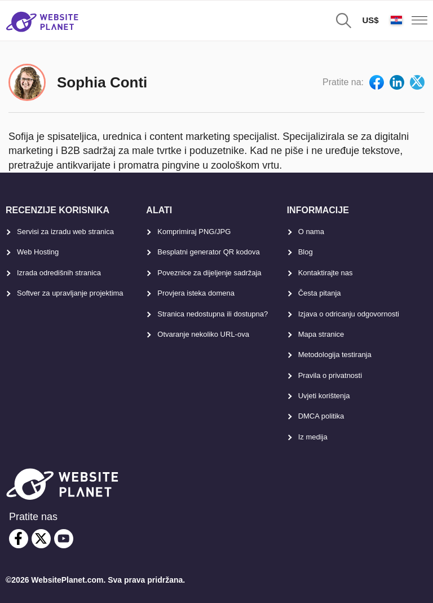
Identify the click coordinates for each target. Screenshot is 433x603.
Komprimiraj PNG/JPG (194, 231)
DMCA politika (321, 416)
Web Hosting (38, 252)
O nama (311, 231)
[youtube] (63, 538)
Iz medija (313, 437)
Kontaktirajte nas (325, 273)
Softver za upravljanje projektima (70, 293)
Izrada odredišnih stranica (59, 273)
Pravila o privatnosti (330, 375)
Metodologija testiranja (335, 354)
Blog (305, 252)
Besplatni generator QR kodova (208, 252)
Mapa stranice (321, 334)
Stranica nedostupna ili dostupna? (212, 314)
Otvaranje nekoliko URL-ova (203, 334)
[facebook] (18, 538)
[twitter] (41, 538)
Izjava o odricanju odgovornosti (348, 314)
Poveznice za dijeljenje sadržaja (209, 273)
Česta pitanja (319, 293)
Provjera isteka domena (196, 293)
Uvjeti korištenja (324, 395)
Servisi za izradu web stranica (65, 231)
